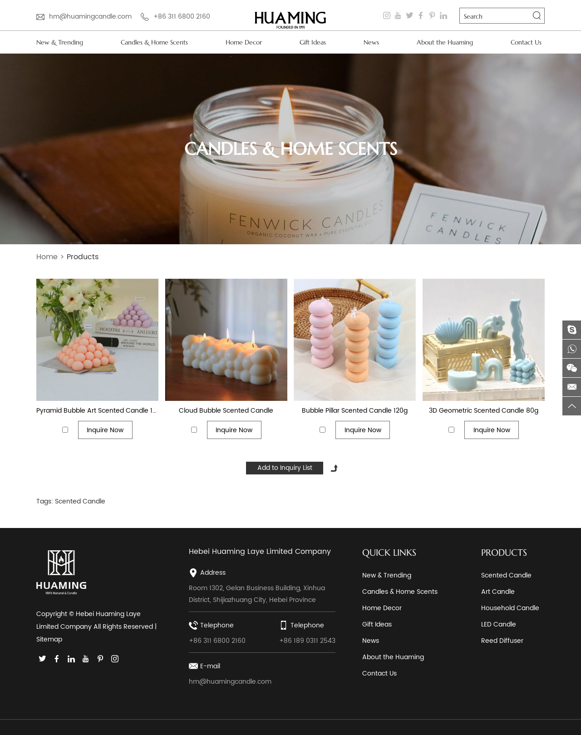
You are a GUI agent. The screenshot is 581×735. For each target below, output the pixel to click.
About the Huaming (445, 42)
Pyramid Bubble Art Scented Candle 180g (97, 410)
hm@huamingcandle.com (90, 16)
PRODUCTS (504, 552)
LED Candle (498, 624)
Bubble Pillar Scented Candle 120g (355, 410)
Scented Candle (80, 501)
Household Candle (510, 608)
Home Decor (244, 42)
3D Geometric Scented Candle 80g (483, 410)
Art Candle (498, 592)
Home (47, 257)
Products (82, 257)
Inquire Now (105, 430)
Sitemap (49, 639)
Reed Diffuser (502, 641)
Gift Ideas (313, 42)
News (371, 42)
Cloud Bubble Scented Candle (226, 410)
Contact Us (526, 42)
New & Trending (59, 42)
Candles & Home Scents (154, 42)
